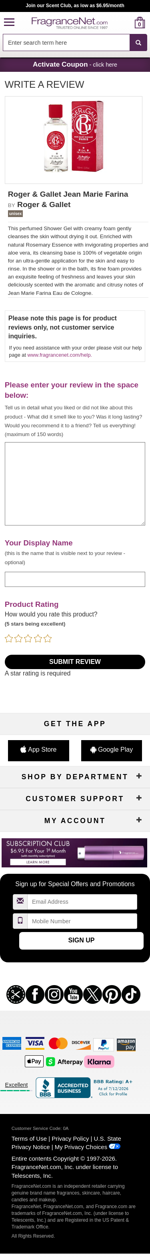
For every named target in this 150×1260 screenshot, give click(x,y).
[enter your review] (75, 483)
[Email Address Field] (82, 902)
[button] (9, 22)
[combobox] (75, 42)
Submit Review (75, 661)
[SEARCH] (138, 42)
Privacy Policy (70, 1138)
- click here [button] (75, 64)
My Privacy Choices (81, 1146)
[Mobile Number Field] (82, 921)
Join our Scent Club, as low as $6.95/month (75, 5)
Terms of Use (29, 1138)
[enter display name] (75, 579)
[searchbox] (66, 42)
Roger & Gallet (43, 204)
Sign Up (81, 940)
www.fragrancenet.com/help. (60, 355)
